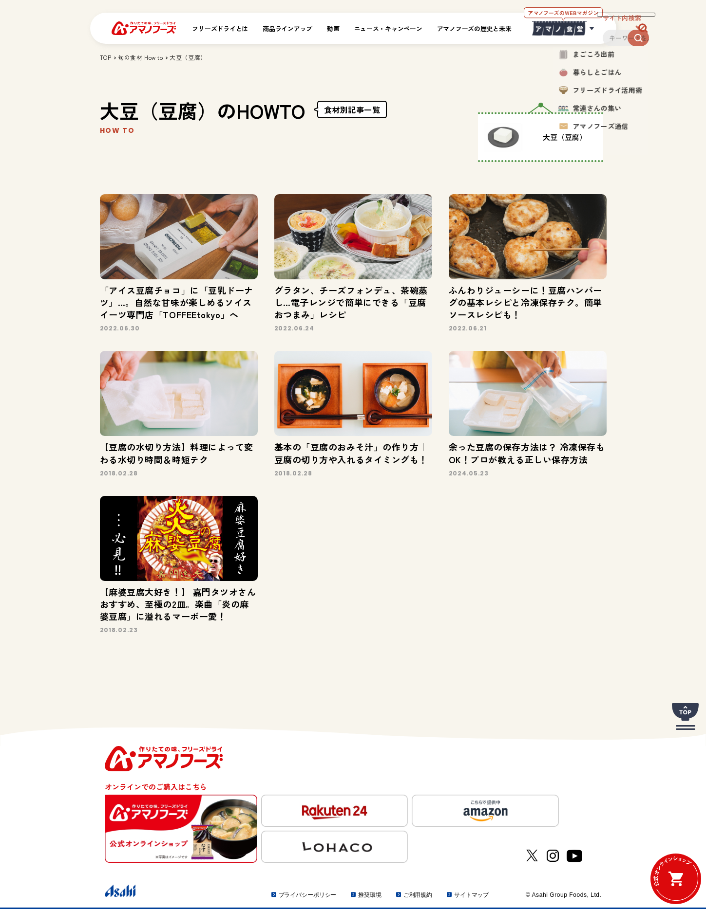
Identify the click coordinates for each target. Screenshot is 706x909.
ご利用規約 (417, 894)
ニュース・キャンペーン (388, 28)
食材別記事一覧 (352, 109)
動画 (333, 28)
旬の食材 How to (140, 57)
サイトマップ (471, 894)
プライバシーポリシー (308, 894)
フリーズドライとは (220, 28)
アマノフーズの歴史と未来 (474, 28)
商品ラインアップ (287, 28)
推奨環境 (370, 894)
